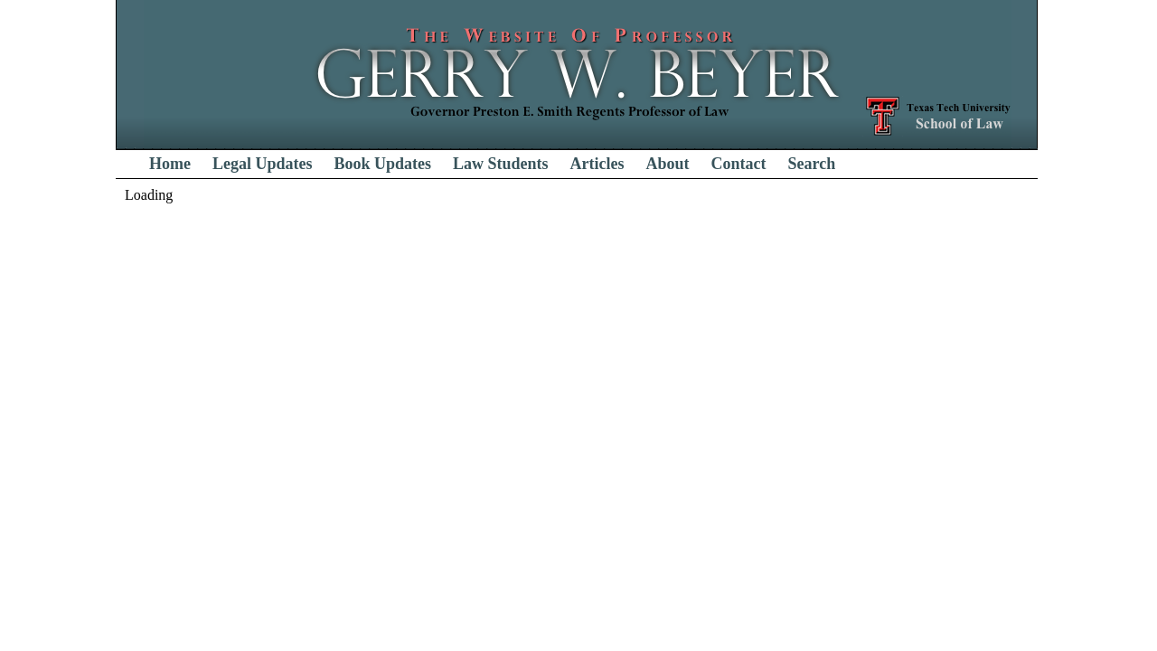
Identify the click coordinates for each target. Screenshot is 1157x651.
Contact (739, 164)
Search (812, 164)
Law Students (501, 164)
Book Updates (383, 164)
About (668, 164)
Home (170, 164)
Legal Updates (262, 164)
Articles (597, 164)
